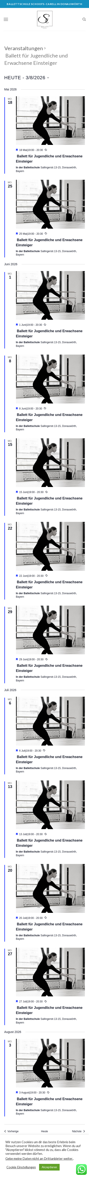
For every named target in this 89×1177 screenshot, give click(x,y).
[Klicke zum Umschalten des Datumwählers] (26, 78)
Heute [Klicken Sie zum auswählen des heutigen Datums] (44, 1131)
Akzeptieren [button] (49, 1167)
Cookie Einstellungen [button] (21, 1167)
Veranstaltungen (23, 48)
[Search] (84, 19)
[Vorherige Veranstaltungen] (11, 1131)
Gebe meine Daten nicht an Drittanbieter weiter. (39, 1158)
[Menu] (5, 19)
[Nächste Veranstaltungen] (78, 1131)
